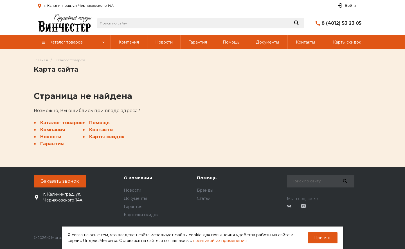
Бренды (205, 190)
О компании (138, 177)
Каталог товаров (61, 122)
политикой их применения (220, 240)
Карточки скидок (141, 214)
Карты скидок (107, 136)
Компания (52, 129)
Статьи (203, 198)
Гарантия (52, 143)
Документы (135, 198)
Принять (322, 237)
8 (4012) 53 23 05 (341, 23)
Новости (50, 136)
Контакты (101, 129)
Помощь (99, 122)
